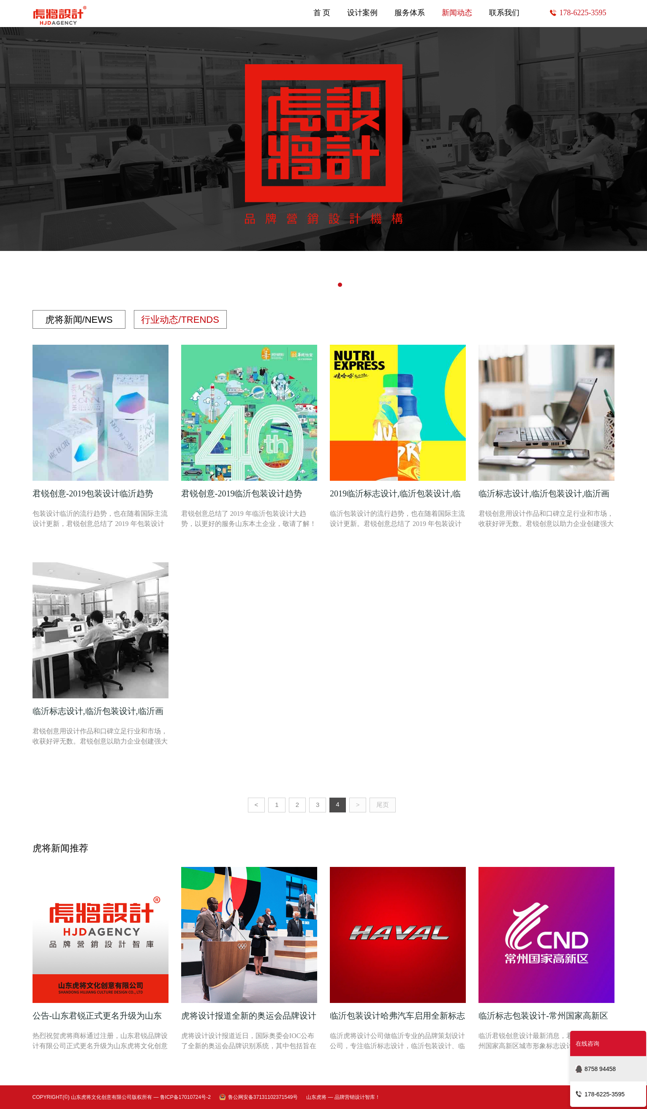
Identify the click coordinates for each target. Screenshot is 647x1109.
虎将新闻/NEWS (79, 320)
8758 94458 (600, 1068)
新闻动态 (457, 12)
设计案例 (362, 12)
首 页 (322, 12)
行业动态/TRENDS (180, 320)
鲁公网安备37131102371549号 (263, 1097)
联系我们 (504, 12)
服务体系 (409, 12)
